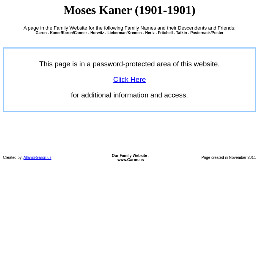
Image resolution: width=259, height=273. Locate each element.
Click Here (129, 79)
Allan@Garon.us (38, 157)
